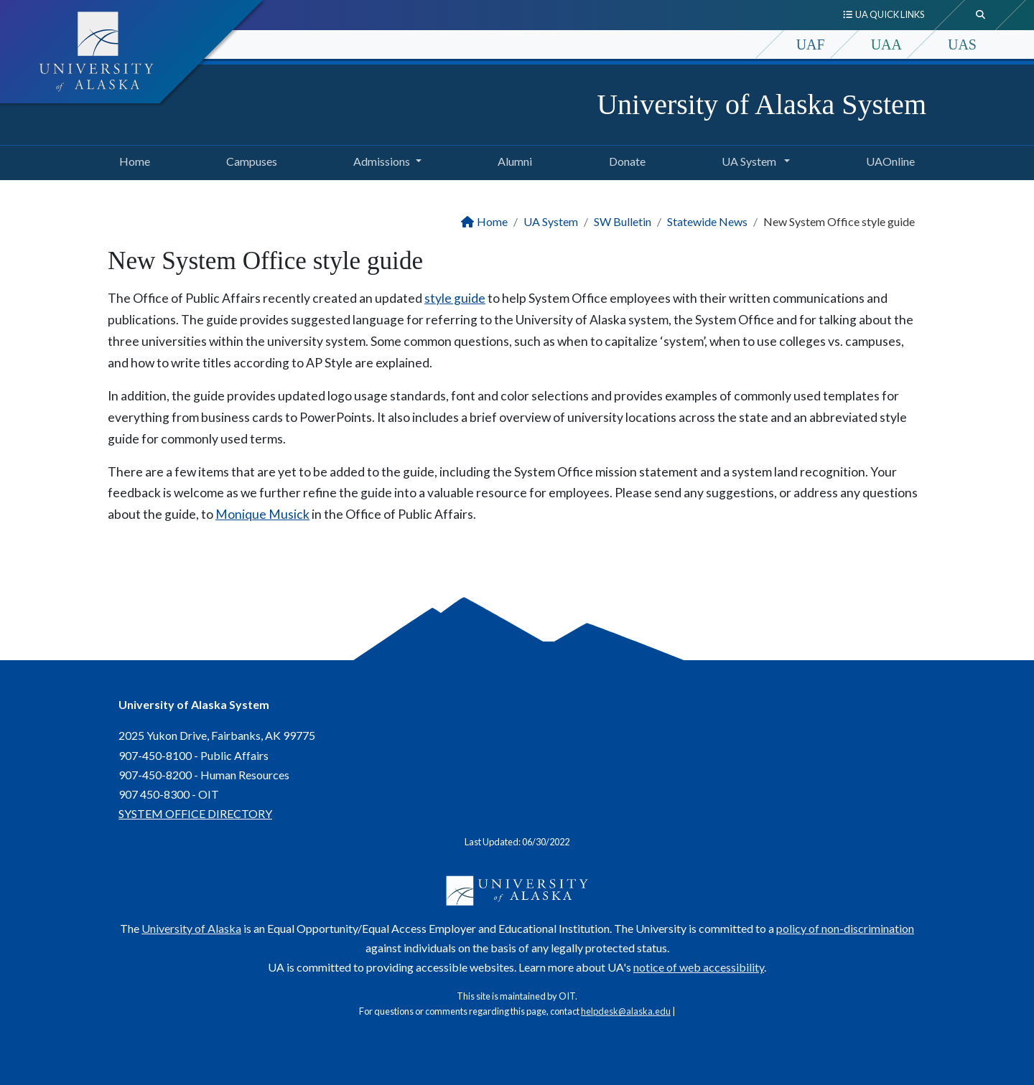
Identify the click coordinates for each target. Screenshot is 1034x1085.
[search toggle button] (981, 15)
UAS (962, 44)
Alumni (512, 159)
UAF (810, 44)
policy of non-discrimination (845, 928)
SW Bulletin (622, 221)
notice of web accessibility (698, 967)
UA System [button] (750, 161)
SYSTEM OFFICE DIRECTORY (195, 813)
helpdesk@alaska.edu (626, 1011)
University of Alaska (191, 928)
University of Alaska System (761, 104)
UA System (550, 221)
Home (131, 159)
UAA (886, 44)
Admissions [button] (381, 161)
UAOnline (887, 159)
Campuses (248, 159)
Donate (624, 159)
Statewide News (707, 221)
